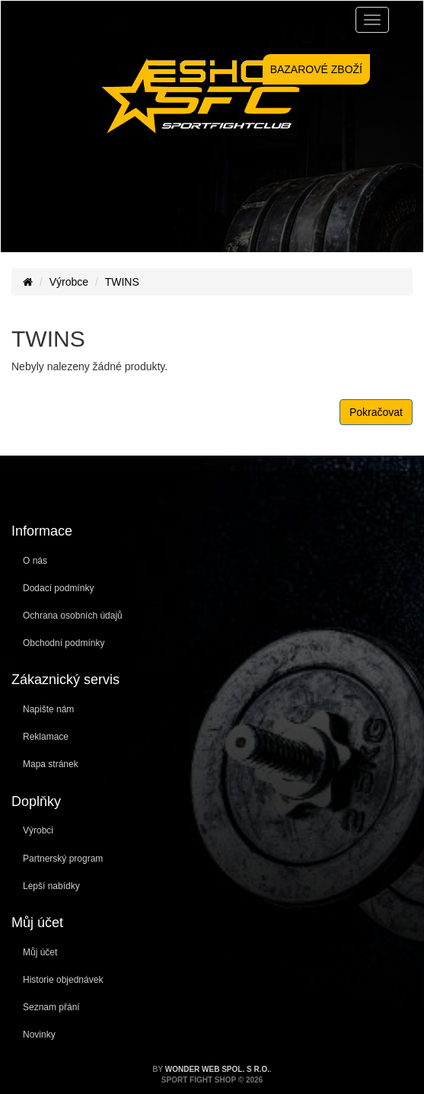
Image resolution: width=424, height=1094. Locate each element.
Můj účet (40, 952)
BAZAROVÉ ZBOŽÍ (316, 69)
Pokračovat (376, 412)
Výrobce (68, 282)
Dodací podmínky (58, 588)
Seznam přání (51, 1007)
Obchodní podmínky (63, 643)
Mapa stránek (50, 764)
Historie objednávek (63, 979)
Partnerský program (63, 858)
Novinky (39, 1034)
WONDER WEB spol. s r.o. (217, 1069)
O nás (35, 560)
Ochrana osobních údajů (73, 615)
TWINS (122, 282)
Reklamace (46, 736)
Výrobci (38, 830)
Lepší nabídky (51, 886)
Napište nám (48, 709)
